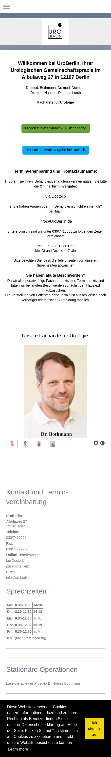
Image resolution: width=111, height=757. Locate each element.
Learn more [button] (18, 749)
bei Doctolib (15, 561)
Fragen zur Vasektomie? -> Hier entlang (55, 128)
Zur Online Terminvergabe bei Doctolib (55, 150)
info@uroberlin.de (20, 578)
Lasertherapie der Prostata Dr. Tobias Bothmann (43, 683)
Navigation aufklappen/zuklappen (55, 6)
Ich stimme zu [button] (94, 728)
